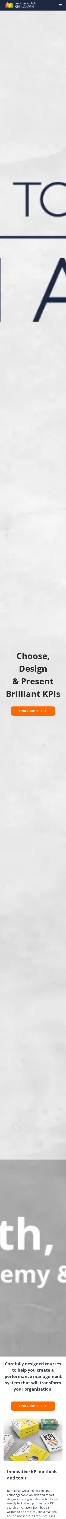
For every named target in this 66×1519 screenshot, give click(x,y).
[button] (60, 5)
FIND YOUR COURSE (33, 711)
